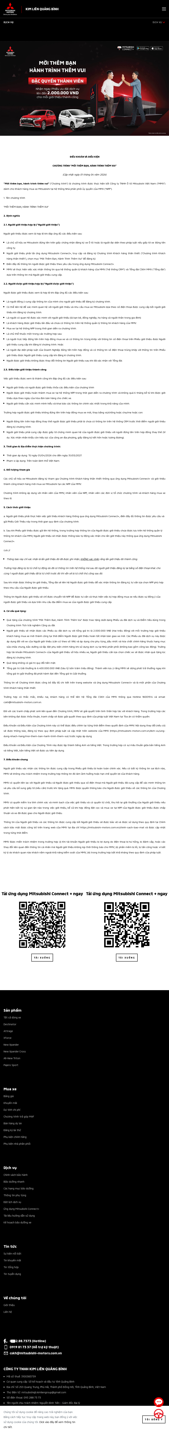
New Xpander (11, 1044)
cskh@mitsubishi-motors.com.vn (22, 702)
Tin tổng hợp (11, 1267)
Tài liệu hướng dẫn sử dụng (19, 1215)
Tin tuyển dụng (12, 1273)
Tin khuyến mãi (12, 1260)
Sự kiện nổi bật (12, 1253)
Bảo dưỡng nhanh (14, 1181)
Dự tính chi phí (12, 1109)
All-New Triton (12, 1058)
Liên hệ (8, 1311)
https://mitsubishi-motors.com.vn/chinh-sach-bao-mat (112, 827)
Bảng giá (9, 1096)
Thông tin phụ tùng (15, 1195)
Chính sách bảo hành (16, 1174)
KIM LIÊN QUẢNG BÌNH (42, 8)
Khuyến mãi (10, 1102)
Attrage (8, 1031)
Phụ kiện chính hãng (15, 1136)
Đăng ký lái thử (12, 1130)
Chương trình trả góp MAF (19, 1116)
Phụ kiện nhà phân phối (17, 1143)
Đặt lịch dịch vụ (12, 1202)
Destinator (10, 1024)
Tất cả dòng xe (12, 1017)
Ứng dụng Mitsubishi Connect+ (21, 1208)
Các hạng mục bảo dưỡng (19, 1188)
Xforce (7, 1037)
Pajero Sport (11, 1065)
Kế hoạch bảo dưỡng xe (17, 1222)
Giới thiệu (9, 1305)
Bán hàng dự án (13, 1123)
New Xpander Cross (15, 1051)
